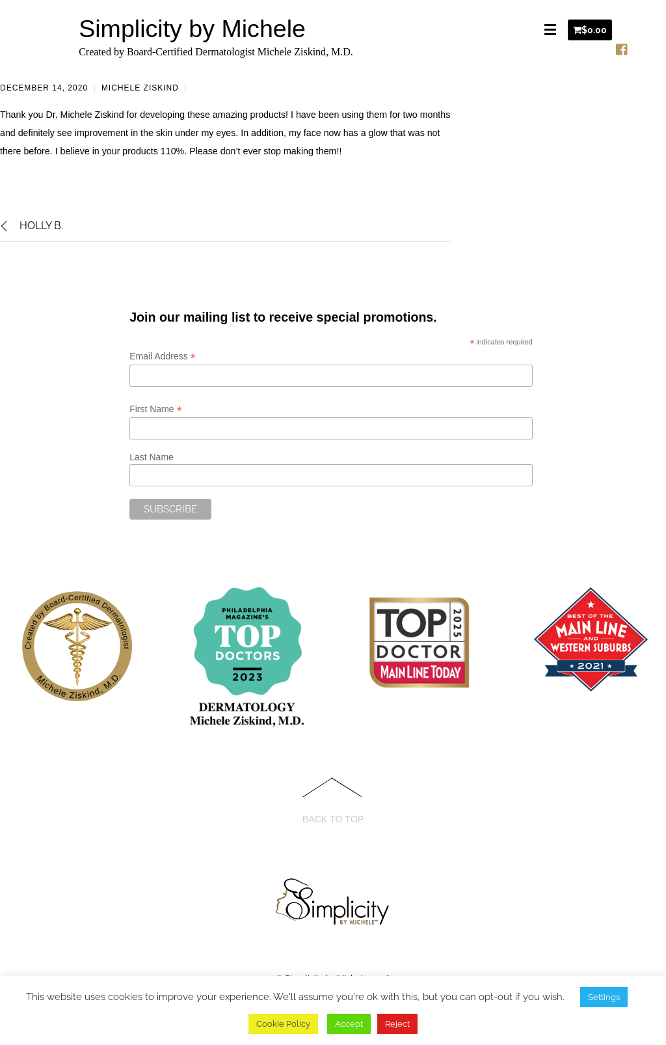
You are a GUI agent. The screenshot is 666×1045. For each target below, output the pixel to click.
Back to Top (333, 819)
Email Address (162, 356)
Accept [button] (349, 1024)
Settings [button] (604, 997)
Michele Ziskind (140, 87)
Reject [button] (397, 1024)
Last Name (151, 457)
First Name (155, 409)
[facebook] (622, 47)
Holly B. (31, 225)
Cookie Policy (283, 1024)
